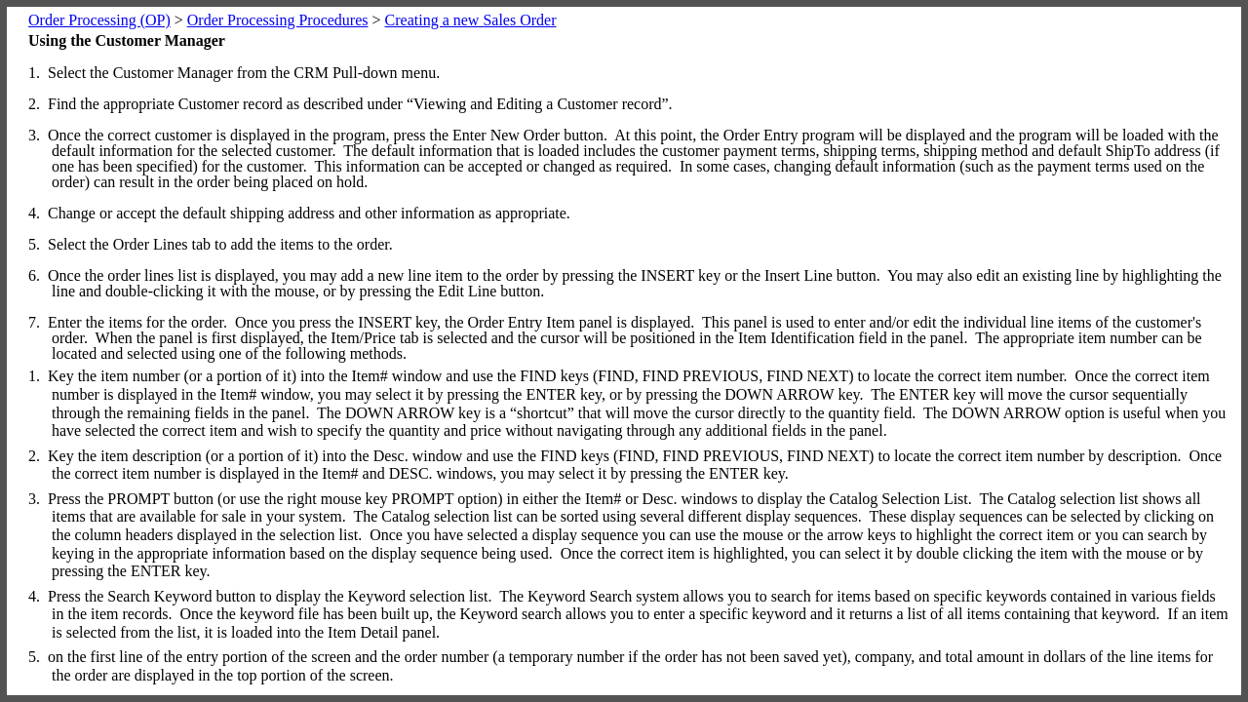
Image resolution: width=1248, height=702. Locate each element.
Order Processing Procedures (278, 20)
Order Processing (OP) (99, 20)
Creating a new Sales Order (471, 20)
